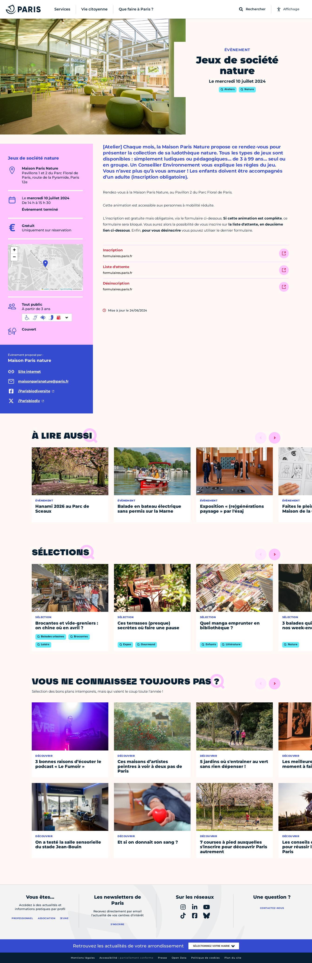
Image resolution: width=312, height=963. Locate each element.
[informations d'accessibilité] (47, 317)
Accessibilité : (126, 957)
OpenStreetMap (66, 289)
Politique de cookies (205, 957)
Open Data (179, 957)
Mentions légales (83, 957)
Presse (162, 957)
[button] (45, 263)
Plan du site (232, 957)
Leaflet (45, 289)
